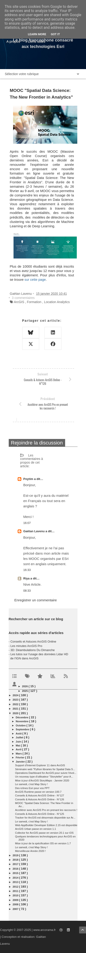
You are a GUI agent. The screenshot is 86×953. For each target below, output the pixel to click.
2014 (16, 877)
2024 (16, 695)
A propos (13, 41)
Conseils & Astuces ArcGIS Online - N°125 (39, 814)
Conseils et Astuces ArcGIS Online (33, 641)
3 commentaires (23, 298)
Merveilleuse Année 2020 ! (30, 851)
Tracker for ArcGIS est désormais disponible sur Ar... (45, 817)
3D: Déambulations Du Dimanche (32, 650)
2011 (16, 891)
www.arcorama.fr (44, 930)
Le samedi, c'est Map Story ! (31, 784)
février (20, 757)
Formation (34, 302)
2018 (16, 859)
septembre (23, 729)
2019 (16, 855)
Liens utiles (36, 41)
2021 (16, 708)
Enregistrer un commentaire (35, 600)
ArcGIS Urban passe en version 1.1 (35, 828)
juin (19, 741)
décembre (22, 717)
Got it (55, 34)
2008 (16, 904)
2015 (16, 873)
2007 (16, 909)
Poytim (28, 479)
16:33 (27, 570)
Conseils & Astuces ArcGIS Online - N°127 (39, 795)
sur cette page (35, 279)
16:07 (27, 523)
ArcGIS (19, 302)
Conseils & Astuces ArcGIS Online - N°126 (39, 799)
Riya (27, 578)
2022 (16, 704)
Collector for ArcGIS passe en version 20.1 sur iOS (44, 832)
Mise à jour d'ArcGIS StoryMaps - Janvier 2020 (42, 780)
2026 (25, 686)
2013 (16, 882)
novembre (22, 721)
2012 (16, 886)
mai (18, 745)
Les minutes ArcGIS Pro (26, 646)
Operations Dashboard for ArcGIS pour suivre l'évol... (45, 773)
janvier (21, 761)
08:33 (27, 590)
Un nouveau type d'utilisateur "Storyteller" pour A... (44, 776)
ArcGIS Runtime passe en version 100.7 (38, 791)
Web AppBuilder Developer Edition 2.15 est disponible (46, 825)
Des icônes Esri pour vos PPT (32, 788)
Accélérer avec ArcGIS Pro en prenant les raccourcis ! (46, 810)
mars (19, 753)
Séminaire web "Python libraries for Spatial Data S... (45, 769)
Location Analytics (57, 302)
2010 (16, 895)
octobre (21, 725)
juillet (20, 737)
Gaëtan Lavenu (34, 531)
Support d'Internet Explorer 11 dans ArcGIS (40, 765)
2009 (16, 900)
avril (19, 749)
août (19, 733)
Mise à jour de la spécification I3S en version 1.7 (43, 843)
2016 (16, 868)
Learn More (37, 34)
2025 (25, 691)
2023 (16, 699)
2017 (16, 864)
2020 (16, 713)
